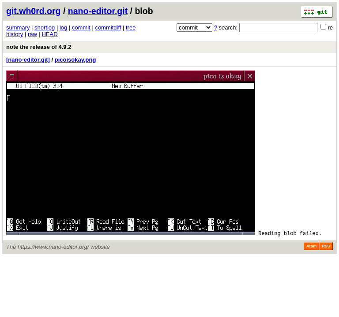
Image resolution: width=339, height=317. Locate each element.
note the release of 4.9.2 (38, 47)
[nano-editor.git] (28, 59)
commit (81, 27)
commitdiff (108, 27)
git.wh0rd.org (33, 11)
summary (18, 27)
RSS (326, 246)
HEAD (49, 34)
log (63, 27)
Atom (311, 246)
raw (32, 34)
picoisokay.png (75, 59)
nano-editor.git (98, 11)
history (14, 34)
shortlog (44, 27)
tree (131, 27)
